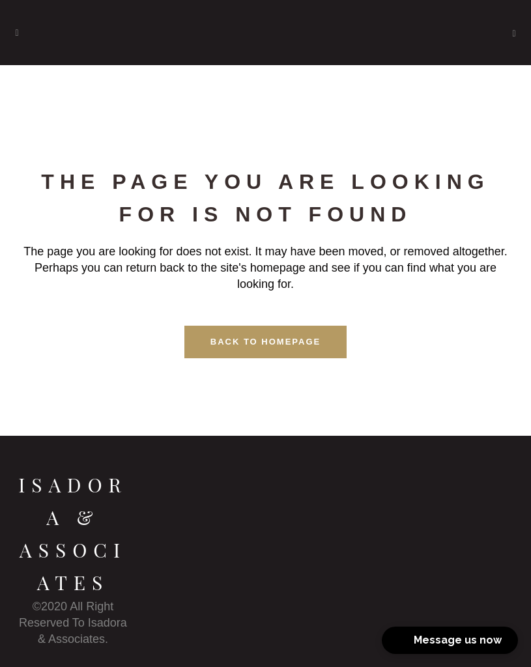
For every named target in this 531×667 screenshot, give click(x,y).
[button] (450, 640)
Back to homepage (265, 342)
